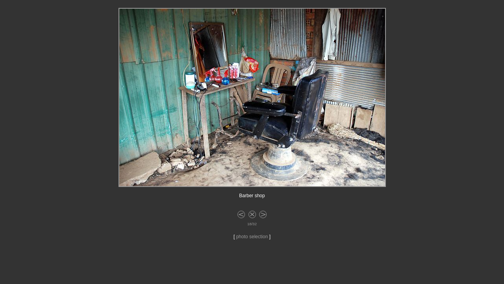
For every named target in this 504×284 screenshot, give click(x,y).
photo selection (252, 236)
